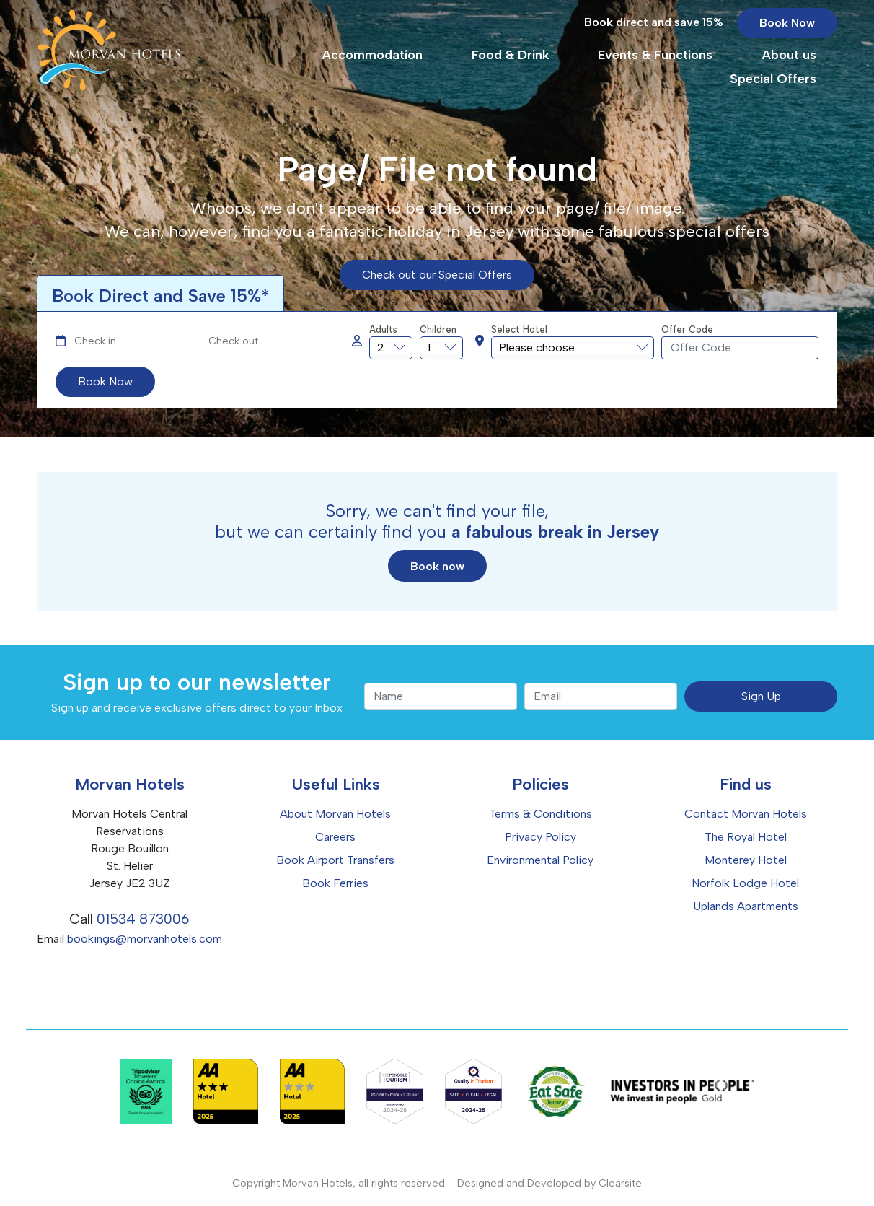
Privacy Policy (540, 837)
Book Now (787, 32)
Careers (335, 837)
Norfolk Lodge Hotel (745, 883)
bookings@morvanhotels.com (144, 938)
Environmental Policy (540, 860)
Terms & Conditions (540, 814)
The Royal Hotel (746, 837)
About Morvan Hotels (335, 814)
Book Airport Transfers (335, 860)
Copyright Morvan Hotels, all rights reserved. (339, 1182)
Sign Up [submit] (761, 696)
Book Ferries (335, 883)
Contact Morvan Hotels (745, 814)
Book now (437, 566)
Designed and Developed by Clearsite (549, 1182)
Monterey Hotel (746, 860)
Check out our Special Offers (437, 274)
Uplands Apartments (745, 906)
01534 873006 (143, 919)
